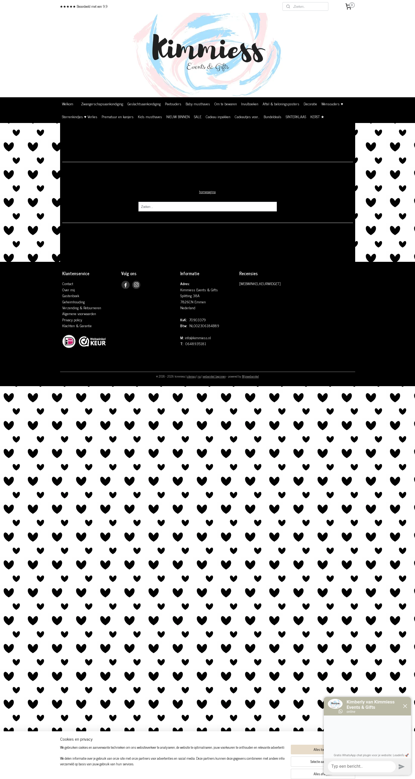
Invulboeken (249, 103)
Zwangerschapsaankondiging (102, 103)
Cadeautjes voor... (247, 116)
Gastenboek (70, 295)
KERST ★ (317, 116)
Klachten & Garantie (77, 325)
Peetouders (173, 103)
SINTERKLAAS (296, 116)
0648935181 (195, 343)
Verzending (70, 307)
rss (199, 376)
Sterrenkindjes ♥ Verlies (79, 116)
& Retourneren (90, 307)
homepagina (207, 192)
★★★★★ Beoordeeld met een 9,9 (84, 6)
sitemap (191, 376)
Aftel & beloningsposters (281, 103)
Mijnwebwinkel (250, 376)
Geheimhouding (73, 302)
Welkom (67, 103)
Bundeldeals (272, 116)
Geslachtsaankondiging (144, 103)
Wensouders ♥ (332, 103)
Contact (67, 283)
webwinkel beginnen (214, 376)
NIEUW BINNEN (178, 116)
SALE (197, 116)
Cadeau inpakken (218, 116)
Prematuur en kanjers (118, 116)
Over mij (68, 289)
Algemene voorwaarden (79, 313)
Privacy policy (72, 319)
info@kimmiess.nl (198, 337)
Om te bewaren (225, 103)
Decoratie (310, 103)
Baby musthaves (198, 103)
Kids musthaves (150, 116)
